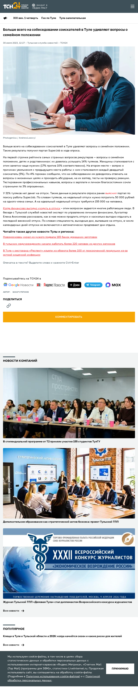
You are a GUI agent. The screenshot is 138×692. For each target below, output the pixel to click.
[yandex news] (50, 285)
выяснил (111, 193)
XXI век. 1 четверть (25, 18)
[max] (113, 284)
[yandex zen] (74, 285)
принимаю (120, 668)
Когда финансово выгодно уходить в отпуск (31, 208)
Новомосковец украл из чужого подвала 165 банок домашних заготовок (50, 237)
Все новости (11, 610)
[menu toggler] (132, 6)
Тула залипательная (72, 18)
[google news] (18, 285)
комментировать (69, 317)
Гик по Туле (48, 18)
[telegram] (93, 284)
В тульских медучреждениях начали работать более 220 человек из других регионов (59, 244)
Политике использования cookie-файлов (52, 676)
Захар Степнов (20, 292)
